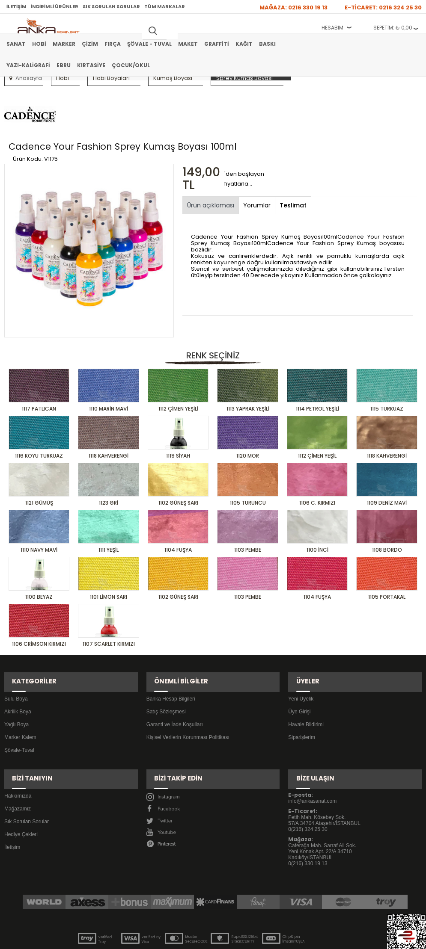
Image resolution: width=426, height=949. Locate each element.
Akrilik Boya (17, 681)
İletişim (16, 6)
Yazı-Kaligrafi (28, 65)
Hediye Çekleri (21, 793)
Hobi (39, 43)
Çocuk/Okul (131, 65)
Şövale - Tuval (149, 43)
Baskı (267, 43)
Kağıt (244, 43)
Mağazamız (17, 768)
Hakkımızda (17, 755)
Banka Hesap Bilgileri (170, 668)
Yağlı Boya (16, 694)
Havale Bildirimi (306, 694)
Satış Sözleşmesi (166, 681)
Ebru (64, 65)
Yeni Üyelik (300, 668)
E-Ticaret (187, 938)
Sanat (16, 43)
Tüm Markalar (164, 6)
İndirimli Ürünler (54, 6)
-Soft (165, 938)
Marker (64, 43)
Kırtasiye (91, 65)
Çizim (90, 43)
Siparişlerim (301, 707)
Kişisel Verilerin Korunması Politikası (187, 707)
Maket (188, 43)
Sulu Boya (16, 668)
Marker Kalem (20, 707)
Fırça (112, 43)
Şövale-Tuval (19, 719)
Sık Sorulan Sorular (111, 6)
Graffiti (216, 43)
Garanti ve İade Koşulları (174, 694)
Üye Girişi (299, 681)
